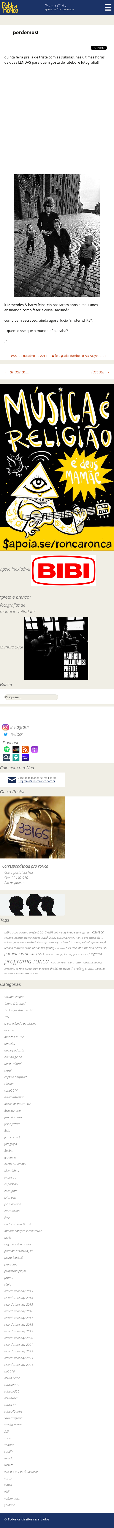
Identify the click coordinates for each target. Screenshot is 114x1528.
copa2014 (11, 1090)
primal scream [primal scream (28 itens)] (80, 954)
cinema (9, 1084)
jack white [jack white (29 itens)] (50, 942)
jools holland (12, 1204)
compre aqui (11, 647)
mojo (7, 1237)
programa (10, 1264)
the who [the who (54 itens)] (100, 968)
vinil (6, 1492)
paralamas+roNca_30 (18, 1251)
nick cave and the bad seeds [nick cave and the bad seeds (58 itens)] (84, 948)
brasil (7, 1070)
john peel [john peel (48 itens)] (80, 942)
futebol (75, 356)
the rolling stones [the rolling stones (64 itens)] (82, 968)
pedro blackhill (13, 1258)
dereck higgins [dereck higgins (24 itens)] (64, 937)
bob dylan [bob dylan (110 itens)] (45, 932)
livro (7, 1217)
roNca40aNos (13, 1411)
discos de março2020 (18, 1104)
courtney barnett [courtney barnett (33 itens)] (13, 937)
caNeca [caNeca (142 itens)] (98, 932)
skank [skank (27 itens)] (35, 968)
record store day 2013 (18, 1291)
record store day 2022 (18, 1351)
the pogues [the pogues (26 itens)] (64, 968)
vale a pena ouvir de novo (21, 1472)
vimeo (8, 1485)
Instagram (15, 727)
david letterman (14, 1097)
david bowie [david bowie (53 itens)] (48, 937)
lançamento (12, 1211)
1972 (7, 1017)
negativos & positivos (17, 1244)
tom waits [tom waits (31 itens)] (9, 973)
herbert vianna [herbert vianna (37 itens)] (35, 942)
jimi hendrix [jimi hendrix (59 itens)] (65, 942)
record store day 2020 (18, 1338)
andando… (17, 372)
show (7, 1438)
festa (7, 1130)
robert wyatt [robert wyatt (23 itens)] (87, 962)
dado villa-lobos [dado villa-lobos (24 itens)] (32, 937)
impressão (11, 1184)
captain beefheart (15, 1077)
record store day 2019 (18, 1331)
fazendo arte (12, 1110)
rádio (7, 1284)
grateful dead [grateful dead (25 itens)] (19, 942)
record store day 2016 (18, 1311)
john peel (10, 1197)
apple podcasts (14, 1050)
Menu (108, 7)
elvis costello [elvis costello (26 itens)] (90, 937)
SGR (7, 1431)
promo (8, 1278)
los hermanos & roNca (18, 1224)
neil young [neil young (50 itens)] (47, 948)
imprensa (10, 1177)
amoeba (9, 1044)
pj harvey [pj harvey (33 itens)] (68, 954)
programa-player (15, 1271)
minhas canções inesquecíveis (23, 1231)
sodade (9, 1445)
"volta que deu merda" (18, 1010)
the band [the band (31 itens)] (44, 968)
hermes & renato (15, 1164)
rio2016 (9, 1371)
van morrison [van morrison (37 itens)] (24, 973)
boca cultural (12, 1064)
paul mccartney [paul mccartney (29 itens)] (53, 954)
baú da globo (13, 1057)
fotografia (62, 356)
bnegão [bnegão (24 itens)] (32, 932)
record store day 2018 (18, 1324)
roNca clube (12, 1378)
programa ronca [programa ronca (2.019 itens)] (26, 961)
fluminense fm (13, 1137)
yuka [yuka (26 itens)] (35, 973)
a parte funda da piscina (20, 1023)
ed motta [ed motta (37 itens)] (77, 937)
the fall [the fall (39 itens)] (54, 969)
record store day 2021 (18, 1344)
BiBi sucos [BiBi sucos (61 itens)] (11, 932)
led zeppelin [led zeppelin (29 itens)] (92, 942)
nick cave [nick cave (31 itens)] (60, 948)
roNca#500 (11, 1391)
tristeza (87, 356)
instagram (10, 1191)
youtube (100, 356)
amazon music (14, 1037)
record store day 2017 (18, 1318)
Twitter (12, 734)
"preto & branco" (15, 1003)
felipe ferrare (12, 1124)
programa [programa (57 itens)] (95, 954)
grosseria (10, 1157)
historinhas (11, 1171)
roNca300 (10, 1405)
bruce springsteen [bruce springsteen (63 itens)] (79, 932)
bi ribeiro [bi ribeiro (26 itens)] (23, 932)
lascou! (100, 372)
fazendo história (14, 1117)
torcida (8, 1458)
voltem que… (12, 1498)
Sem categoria (13, 1418)
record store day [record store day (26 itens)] (58, 962)
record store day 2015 (18, 1304)
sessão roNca (13, 1425)
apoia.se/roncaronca (59, 9)
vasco (8, 1478)
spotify (8, 1451)
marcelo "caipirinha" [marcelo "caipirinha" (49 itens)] (27, 948)
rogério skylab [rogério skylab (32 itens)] (24, 969)
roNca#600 (11, 1398)
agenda (9, 1030)
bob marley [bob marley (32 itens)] (60, 932)
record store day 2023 (18, 1358)
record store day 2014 (18, 1298)
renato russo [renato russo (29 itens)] (74, 962)
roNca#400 (11, 1385)
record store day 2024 (18, 1365)
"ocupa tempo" (14, 997)
